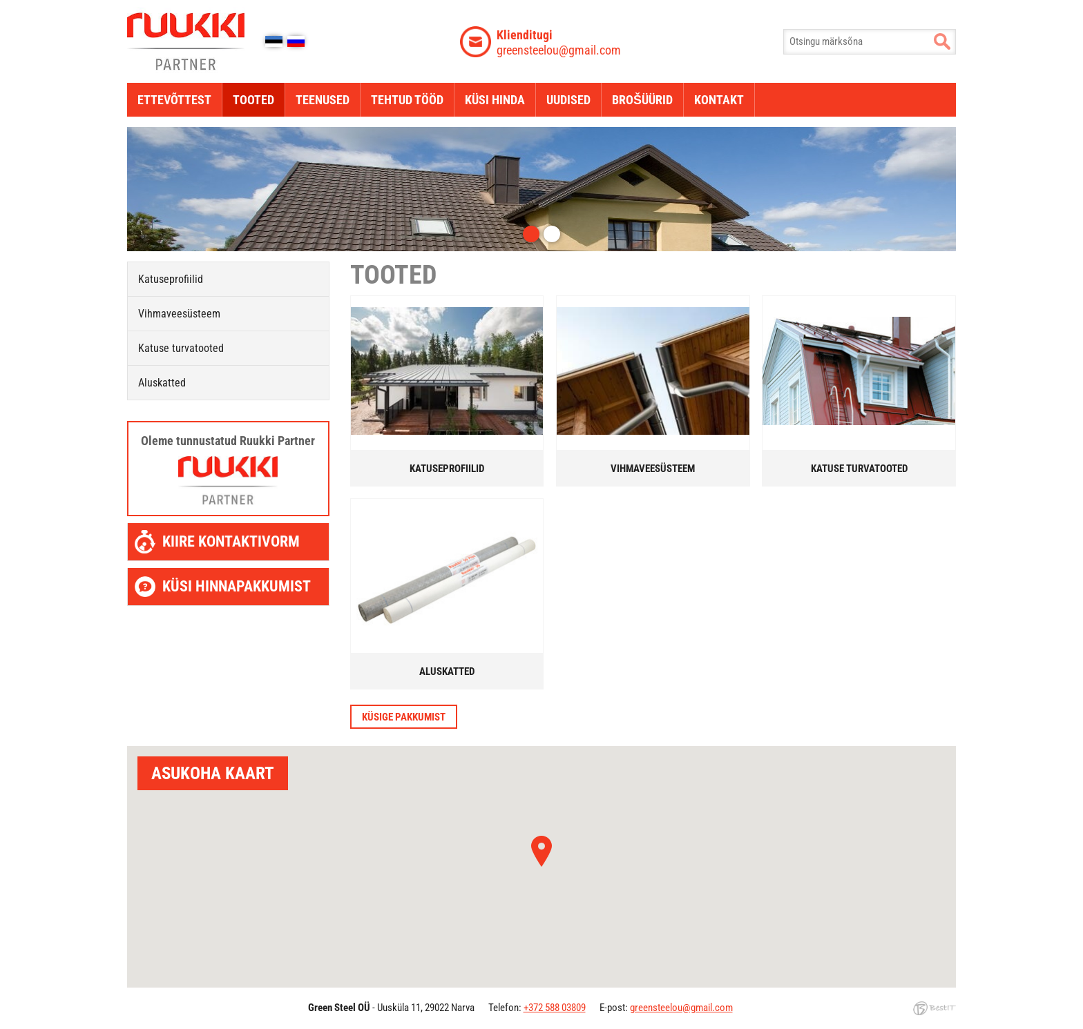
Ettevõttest (174, 99)
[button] (541, 851)
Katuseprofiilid (170, 279)
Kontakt (719, 99)
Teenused (322, 99)
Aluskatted (162, 382)
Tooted (253, 99)
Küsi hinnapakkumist (236, 586)
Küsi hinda (495, 99)
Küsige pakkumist (403, 717)
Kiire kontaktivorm (231, 541)
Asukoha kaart (212, 773)
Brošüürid (642, 99)
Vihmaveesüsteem (179, 313)
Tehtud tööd (407, 99)
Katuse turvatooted (181, 348)
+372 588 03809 (555, 1007)
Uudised (568, 99)
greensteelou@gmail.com (559, 42)
